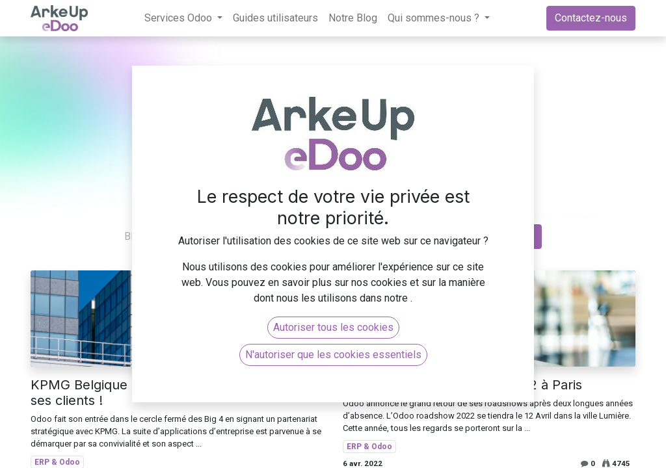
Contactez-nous (591, 18)
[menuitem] (275, 18)
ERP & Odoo (369, 446)
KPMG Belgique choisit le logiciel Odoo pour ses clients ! (166, 392)
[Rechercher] (528, 236)
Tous (178, 236)
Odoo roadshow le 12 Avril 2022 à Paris (462, 385)
